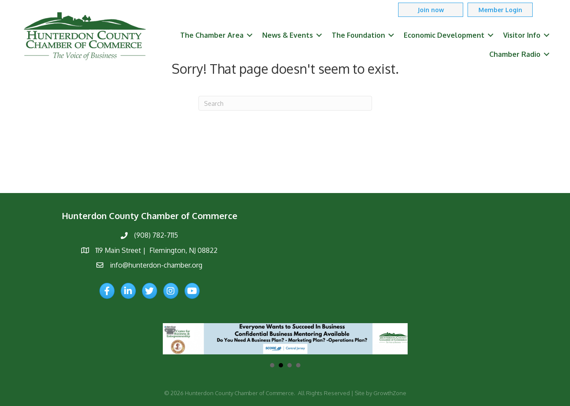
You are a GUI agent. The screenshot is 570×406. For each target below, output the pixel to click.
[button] (430, 10)
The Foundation (358, 35)
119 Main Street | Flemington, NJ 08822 (156, 250)
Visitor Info (521, 35)
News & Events (287, 35)
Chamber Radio (514, 54)
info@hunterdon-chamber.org (156, 265)
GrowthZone (389, 393)
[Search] (285, 103)
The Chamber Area (212, 35)
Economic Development (444, 35)
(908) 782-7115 (156, 235)
